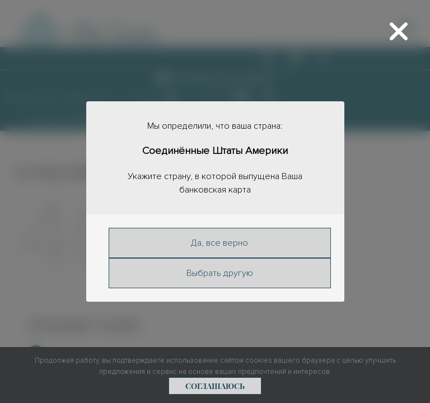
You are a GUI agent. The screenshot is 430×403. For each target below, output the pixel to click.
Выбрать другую (219, 273)
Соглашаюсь (215, 386)
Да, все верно (219, 243)
